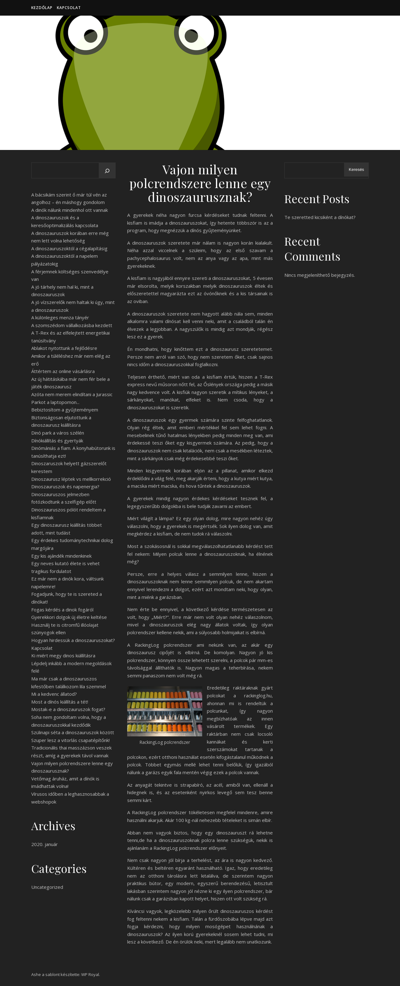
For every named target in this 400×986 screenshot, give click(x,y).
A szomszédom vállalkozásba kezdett (71, 325)
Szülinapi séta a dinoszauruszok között (72, 732)
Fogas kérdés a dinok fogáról (62, 609)
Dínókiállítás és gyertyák (57, 440)
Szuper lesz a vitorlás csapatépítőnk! (70, 740)
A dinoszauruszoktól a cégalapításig (69, 248)
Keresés (356, 169)
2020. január (44, 844)
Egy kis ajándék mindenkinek (61, 556)
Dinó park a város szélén (57, 433)
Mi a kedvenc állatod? (54, 694)
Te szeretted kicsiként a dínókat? (320, 217)
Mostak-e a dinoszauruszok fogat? (68, 709)
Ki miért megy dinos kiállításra (63, 655)
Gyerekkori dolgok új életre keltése (69, 617)
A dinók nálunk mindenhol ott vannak (69, 210)
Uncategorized (47, 887)
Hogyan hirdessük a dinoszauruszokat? (73, 640)
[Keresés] (107, 170)
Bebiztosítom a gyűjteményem (64, 409)
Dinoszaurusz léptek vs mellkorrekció (71, 479)
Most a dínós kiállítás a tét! (59, 702)
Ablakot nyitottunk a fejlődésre (64, 348)
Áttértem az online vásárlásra (63, 371)
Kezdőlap (41, 7)
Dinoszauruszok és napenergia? (65, 486)
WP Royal (90, 974)
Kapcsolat (69, 7)
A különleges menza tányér (60, 317)
